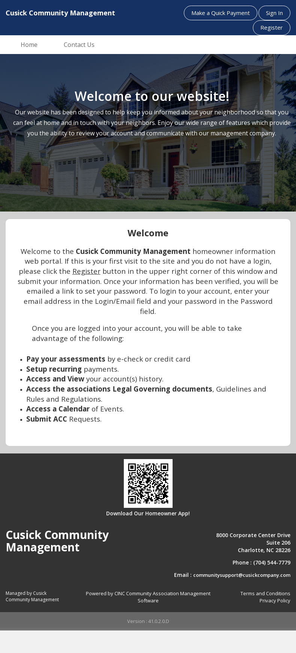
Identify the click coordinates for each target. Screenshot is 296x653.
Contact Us (79, 45)
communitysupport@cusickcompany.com (241, 575)
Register (271, 27)
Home (29, 45)
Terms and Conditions (265, 593)
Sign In (274, 13)
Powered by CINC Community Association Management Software (148, 597)
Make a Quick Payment (220, 13)
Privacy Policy (275, 600)
